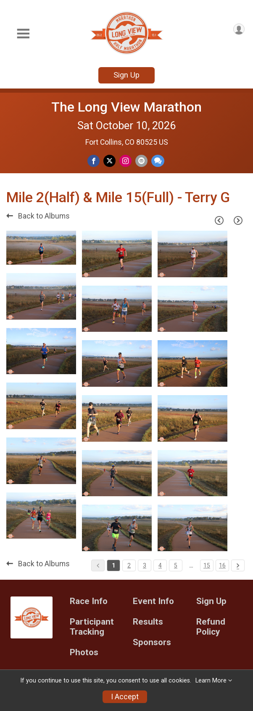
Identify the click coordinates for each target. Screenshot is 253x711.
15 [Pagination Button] (206, 565)
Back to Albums (38, 216)
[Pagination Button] (238, 565)
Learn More (211, 680)
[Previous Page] (219, 220)
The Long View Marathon (126, 107)
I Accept (125, 697)
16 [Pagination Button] (222, 565)
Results (148, 622)
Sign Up (126, 74)
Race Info (89, 601)
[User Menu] (239, 29)
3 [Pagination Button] (144, 565)
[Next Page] (238, 220)
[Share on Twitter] (109, 161)
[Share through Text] (157, 161)
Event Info (153, 601)
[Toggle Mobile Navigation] (23, 33)
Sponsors (152, 642)
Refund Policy (210, 627)
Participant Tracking (92, 627)
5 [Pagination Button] (175, 565)
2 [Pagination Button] (129, 565)
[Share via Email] (141, 161)
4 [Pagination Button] (160, 565)
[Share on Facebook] (93, 161)
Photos (84, 652)
